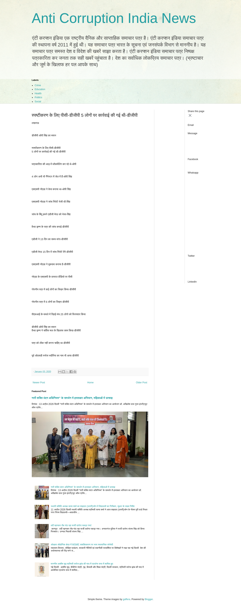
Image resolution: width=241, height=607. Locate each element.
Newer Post (39, 382)
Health (38, 93)
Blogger (149, 599)
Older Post (141, 382)
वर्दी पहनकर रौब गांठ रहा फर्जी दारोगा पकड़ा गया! (71, 525)
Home (90, 382)
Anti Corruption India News (114, 18)
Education (40, 89)
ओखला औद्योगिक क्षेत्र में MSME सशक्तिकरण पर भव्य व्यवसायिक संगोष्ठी (82, 544)
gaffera (126, 599)
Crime (38, 85)
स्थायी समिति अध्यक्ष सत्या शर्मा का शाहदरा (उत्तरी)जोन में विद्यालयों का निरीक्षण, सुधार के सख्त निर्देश (92, 506)
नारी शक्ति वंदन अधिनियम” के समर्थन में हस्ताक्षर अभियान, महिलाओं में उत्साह (72, 398)
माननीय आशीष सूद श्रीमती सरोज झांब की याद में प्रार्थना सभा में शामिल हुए (82, 563)
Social (38, 101)
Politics (38, 97)
